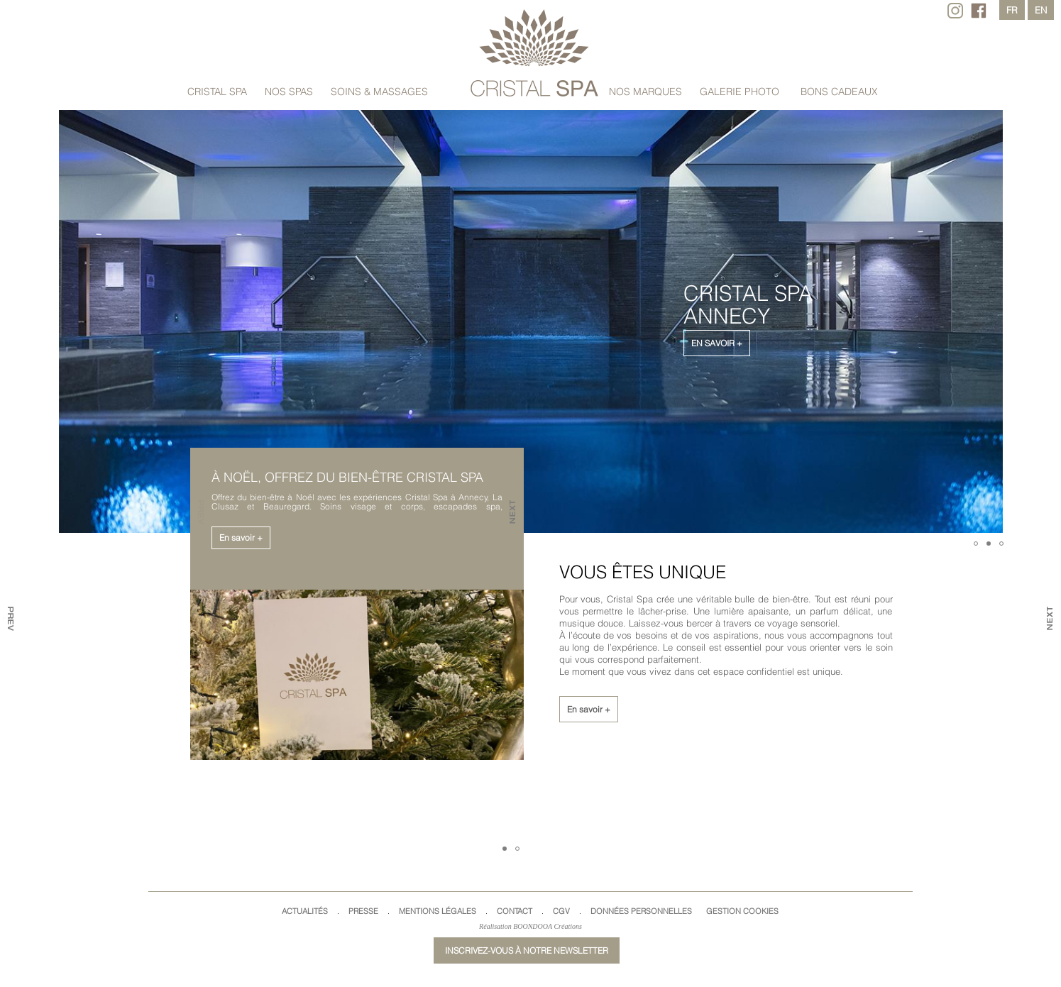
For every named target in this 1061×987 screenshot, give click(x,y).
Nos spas (289, 91)
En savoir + (716, 343)
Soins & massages (379, 91)
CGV (561, 911)
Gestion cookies (742, 911)
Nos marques (645, 91)
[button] (975, 543)
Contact (514, 911)
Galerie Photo (739, 91)
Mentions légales (437, 911)
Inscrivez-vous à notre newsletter (526, 950)
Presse (363, 911)
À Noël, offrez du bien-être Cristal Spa (347, 477)
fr (1012, 10)
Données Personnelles (641, 911)
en (1041, 10)
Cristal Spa (217, 91)
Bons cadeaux (839, 91)
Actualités (305, 911)
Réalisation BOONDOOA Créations (530, 926)
